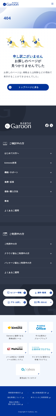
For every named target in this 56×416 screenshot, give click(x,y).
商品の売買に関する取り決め (14, 403)
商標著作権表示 (14, 393)
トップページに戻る (28, 87)
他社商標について (14, 397)
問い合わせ (40, 302)
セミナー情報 (14, 293)
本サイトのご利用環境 (40, 397)
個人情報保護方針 (39, 393)
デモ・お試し (14, 302)
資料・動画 (40, 293)
